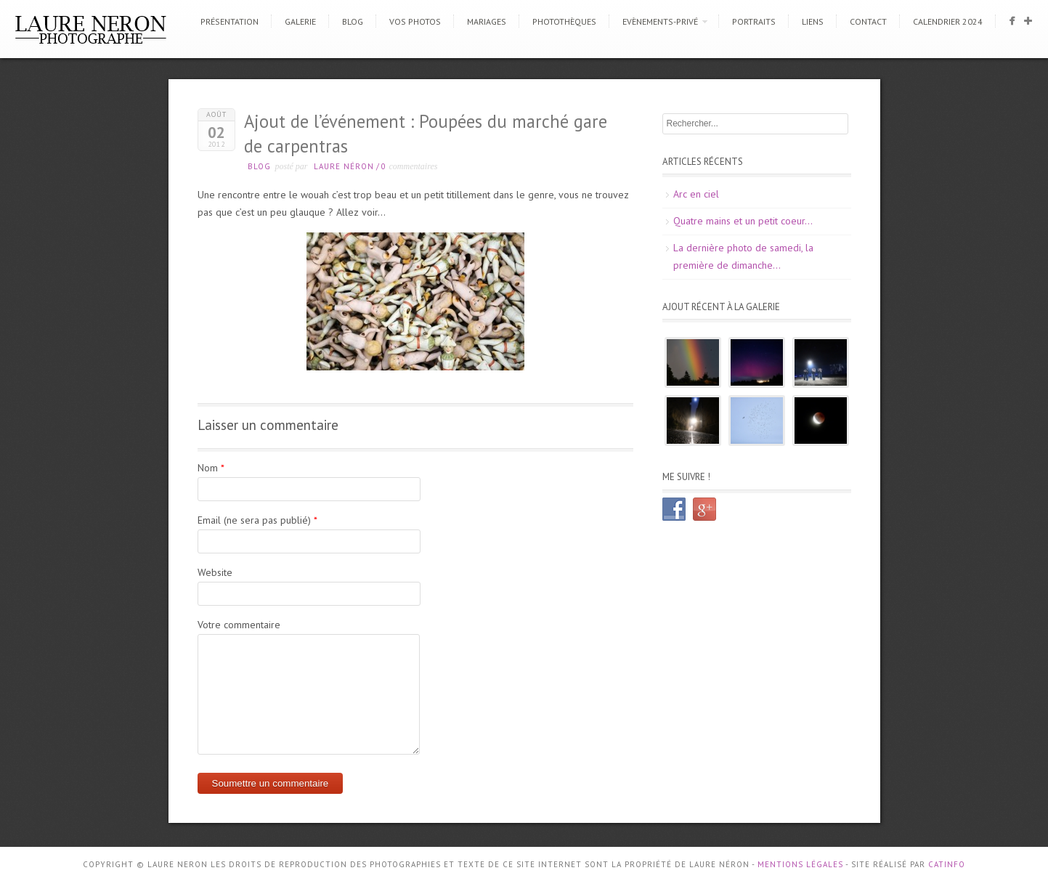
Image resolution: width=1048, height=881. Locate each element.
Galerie (300, 21)
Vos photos (415, 21)
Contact (868, 21)
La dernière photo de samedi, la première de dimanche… (743, 256)
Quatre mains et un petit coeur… (743, 220)
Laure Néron (344, 166)
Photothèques (564, 21)
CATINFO (946, 864)
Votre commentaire (239, 624)
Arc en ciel (696, 193)
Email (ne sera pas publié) (254, 520)
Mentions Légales (800, 864)
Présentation (229, 21)
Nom (208, 467)
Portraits (754, 21)
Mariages (486, 21)
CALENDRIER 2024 (948, 21)
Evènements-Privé (660, 21)
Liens (813, 21)
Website (215, 572)
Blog (352, 21)
